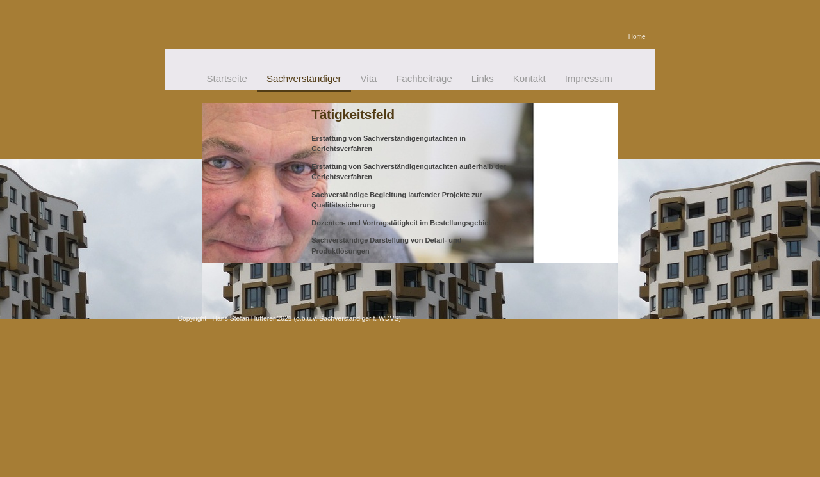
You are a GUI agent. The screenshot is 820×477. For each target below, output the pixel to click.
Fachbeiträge (424, 78)
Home (637, 36)
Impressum (588, 78)
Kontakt (529, 78)
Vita (369, 78)
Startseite (227, 78)
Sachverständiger (303, 78)
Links (483, 78)
